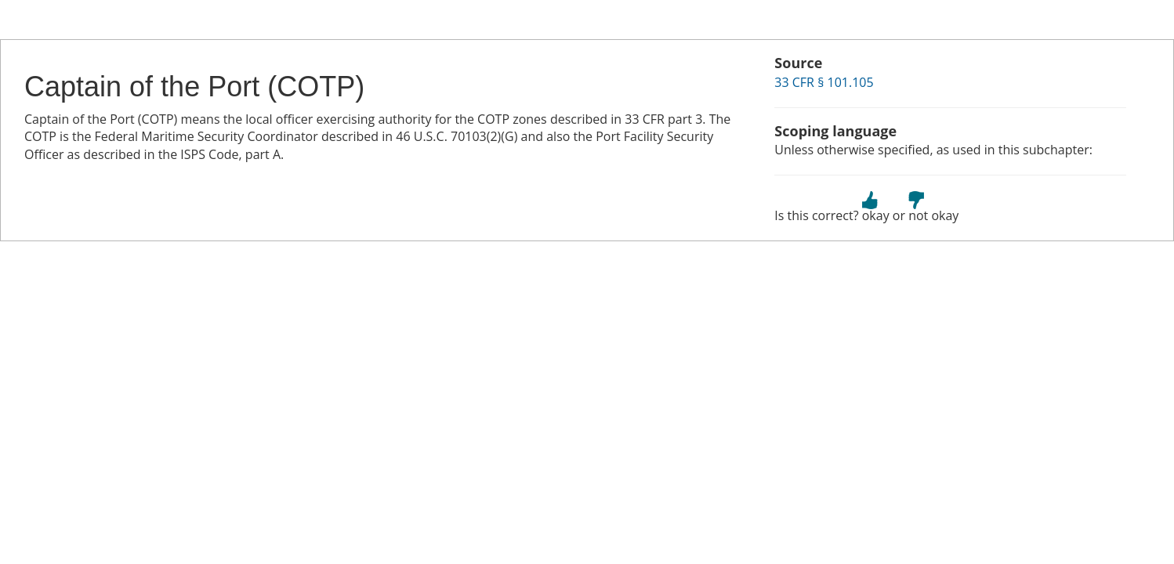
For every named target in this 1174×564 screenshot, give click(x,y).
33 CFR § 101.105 (823, 82)
